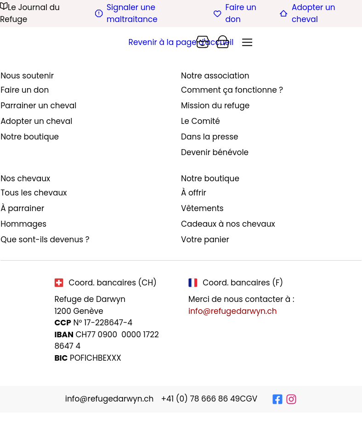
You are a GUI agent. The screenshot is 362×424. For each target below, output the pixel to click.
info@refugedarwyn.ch (232, 311)
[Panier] (202, 41)
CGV (248, 398)
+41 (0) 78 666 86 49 (200, 398)
